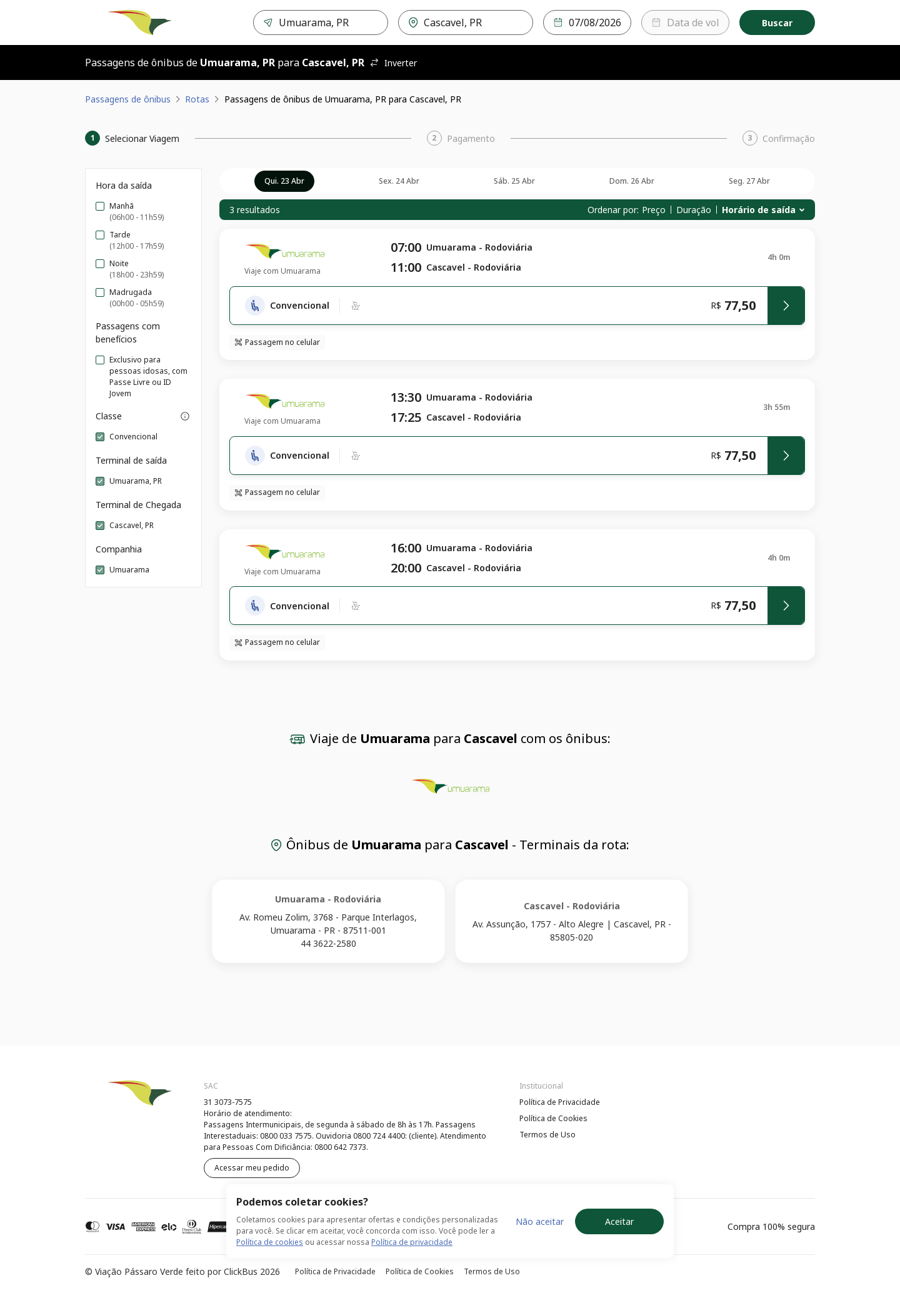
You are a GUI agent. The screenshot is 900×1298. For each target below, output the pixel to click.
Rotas (197, 99)
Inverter (393, 63)
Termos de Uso (547, 1134)
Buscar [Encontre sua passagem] (777, 23)
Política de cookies (269, 1242)
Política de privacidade (411, 1242)
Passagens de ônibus (128, 99)
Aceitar (619, 1221)
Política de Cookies (553, 1118)
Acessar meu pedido (251, 1167)
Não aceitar (540, 1221)
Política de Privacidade (559, 1102)
